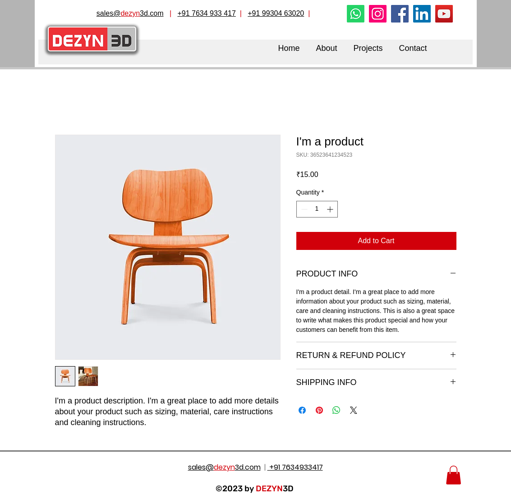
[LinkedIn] (422, 14)
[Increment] (330, 209)
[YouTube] (444, 14)
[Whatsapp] (355, 14)
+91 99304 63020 (276, 13)
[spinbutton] (317, 209)
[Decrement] (303, 209)
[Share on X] (353, 410)
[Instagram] (378, 14)
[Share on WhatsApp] (336, 410)
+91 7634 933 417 (206, 13)
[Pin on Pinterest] (319, 410)
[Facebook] (400, 14)
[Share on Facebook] (302, 410)
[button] (453, 475)
